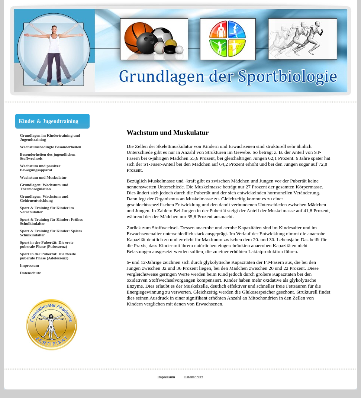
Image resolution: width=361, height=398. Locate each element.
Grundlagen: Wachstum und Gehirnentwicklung (44, 198)
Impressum (29, 265)
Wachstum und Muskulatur (43, 177)
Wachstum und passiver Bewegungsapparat (40, 168)
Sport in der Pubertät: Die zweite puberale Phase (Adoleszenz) (48, 256)
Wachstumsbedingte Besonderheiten (50, 147)
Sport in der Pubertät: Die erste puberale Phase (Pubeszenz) (47, 244)
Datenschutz (30, 273)
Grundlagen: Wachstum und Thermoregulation (44, 187)
